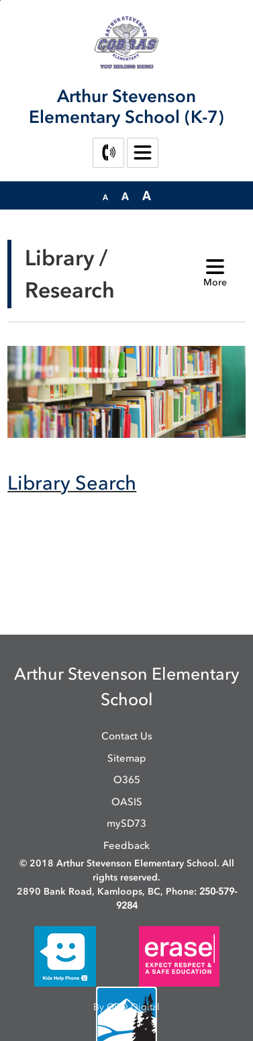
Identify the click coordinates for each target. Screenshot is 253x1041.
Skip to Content (0, 0)
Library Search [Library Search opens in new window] (71, 482)
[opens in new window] (65, 956)
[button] (105, 196)
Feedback (126, 846)
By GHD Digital (126, 1007)
